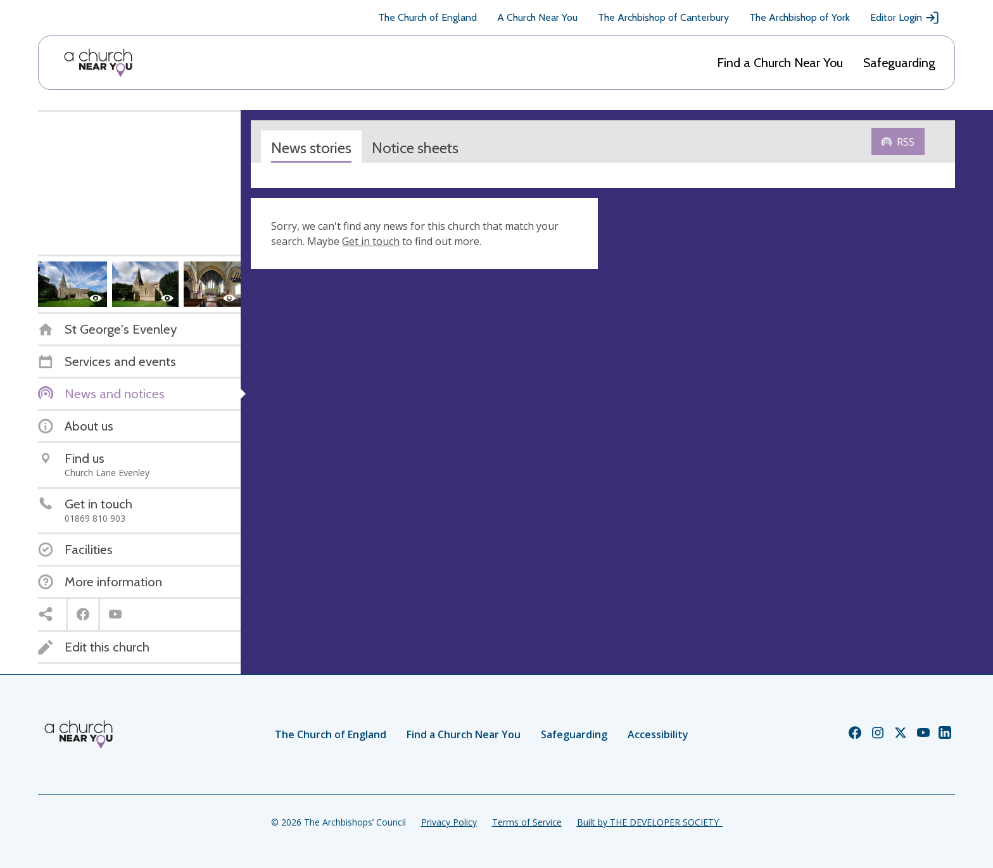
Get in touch (371, 241)
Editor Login (905, 17)
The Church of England (427, 17)
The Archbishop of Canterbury (663, 17)
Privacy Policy (449, 822)
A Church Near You (537, 17)
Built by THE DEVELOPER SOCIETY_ (650, 822)
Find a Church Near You (780, 62)
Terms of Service (527, 822)
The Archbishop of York (799, 17)
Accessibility (658, 734)
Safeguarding (899, 62)
